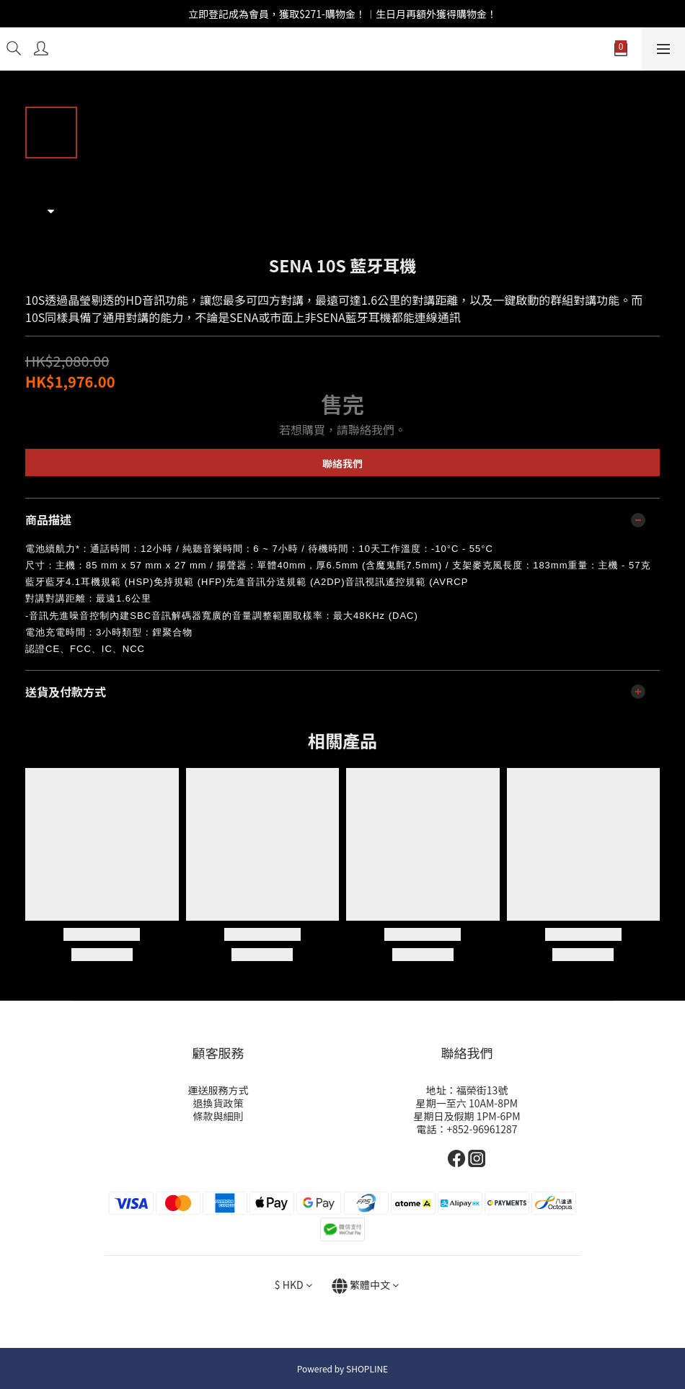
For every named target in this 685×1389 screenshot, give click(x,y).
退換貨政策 (218, 1103)
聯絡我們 (342, 463)
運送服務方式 (218, 1090)
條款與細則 (218, 1116)
